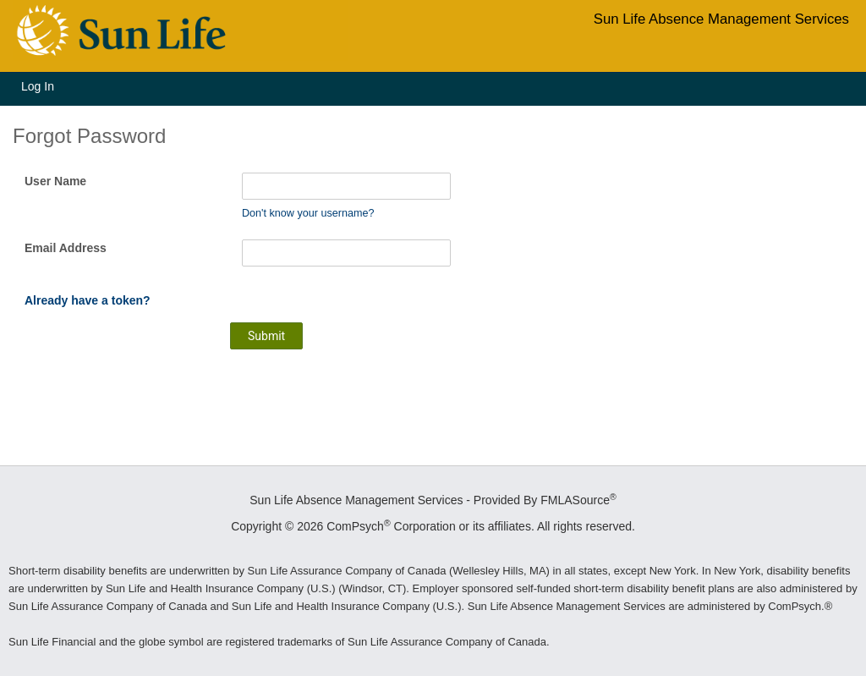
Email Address (66, 248)
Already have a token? (88, 300)
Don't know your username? (308, 213)
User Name (55, 181)
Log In (37, 86)
